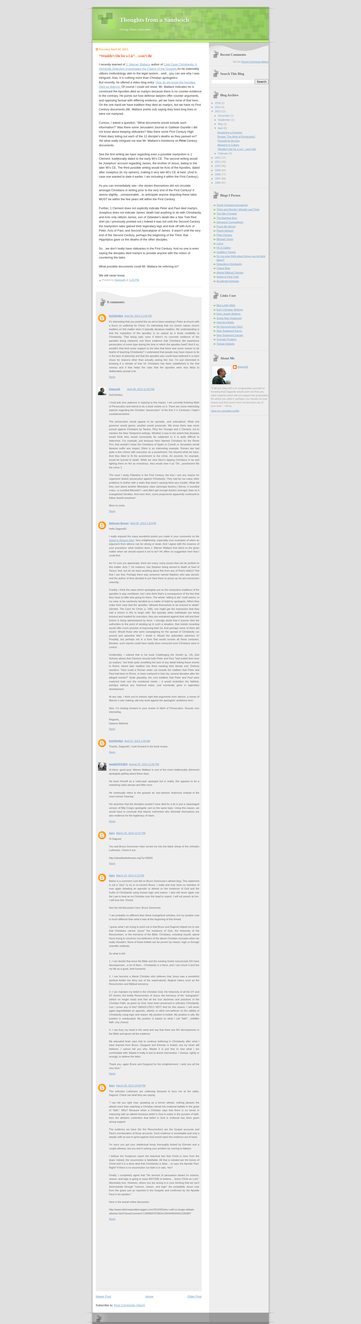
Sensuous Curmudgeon (230, 222)
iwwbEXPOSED (118, 764)
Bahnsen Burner (119, 523)
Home (149, 1296)
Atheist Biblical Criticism (230, 272)
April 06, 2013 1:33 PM (143, 523)
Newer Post (103, 1296)
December (224, 115)
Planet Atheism (225, 230)
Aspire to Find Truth (228, 276)
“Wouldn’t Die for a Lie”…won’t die (236, 149)
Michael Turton (225, 239)
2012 (218, 157)
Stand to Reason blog (121, 540)
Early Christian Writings (230, 309)
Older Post (194, 1296)
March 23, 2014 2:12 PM (130, 875)
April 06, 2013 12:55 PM (140, 389)
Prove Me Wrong (226, 226)
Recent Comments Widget (255, 62)
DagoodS (114, 389)
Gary (112, 833)
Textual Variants (226, 343)
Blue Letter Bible (226, 305)
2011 (218, 161)
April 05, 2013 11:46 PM (138, 315)
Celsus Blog (223, 268)
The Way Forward (227, 213)
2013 (218, 111)
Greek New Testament (229, 318)
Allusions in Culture (228, 145)
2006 (218, 182)
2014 (218, 107)
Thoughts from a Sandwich (154, 20)
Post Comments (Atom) (129, 1305)
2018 (218, 103)
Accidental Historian (228, 281)
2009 (218, 170)
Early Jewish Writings (229, 313)
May (221, 124)
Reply (112, 377)
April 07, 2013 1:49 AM (137, 741)
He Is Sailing (224, 247)
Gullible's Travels (226, 252)
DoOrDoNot (116, 315)
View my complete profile (225, 410)
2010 (218, 165)
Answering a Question (229, 132)
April (221, 128)
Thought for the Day (228, 140)
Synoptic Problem (227, 339)
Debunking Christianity (229, 264)
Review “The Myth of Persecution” (236, 136)
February (223, 153)
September (224, 119)
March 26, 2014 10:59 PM (131, 1085)
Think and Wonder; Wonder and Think (238, 209)
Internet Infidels (225, 322)
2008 (218, 174)
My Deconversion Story (230, 326)
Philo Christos (224, 235)
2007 (218, 178)
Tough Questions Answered (232, 205)
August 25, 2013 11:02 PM (144, 764)
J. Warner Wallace (138, 64)
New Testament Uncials (230, 335)
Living (220, 243)
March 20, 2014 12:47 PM (131, 833)
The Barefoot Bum (227, 218)
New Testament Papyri (229, 330)
